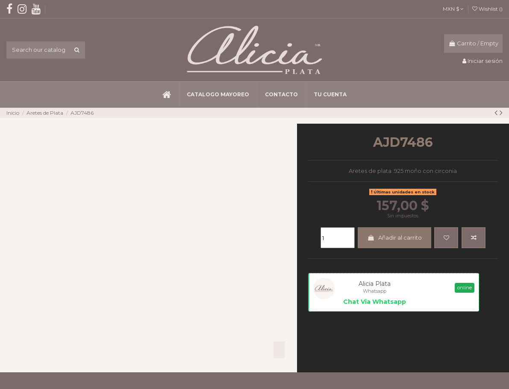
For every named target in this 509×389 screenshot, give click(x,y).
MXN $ (453, 9)
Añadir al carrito (394, 237)
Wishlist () (487, 9)
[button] (218, 94)
